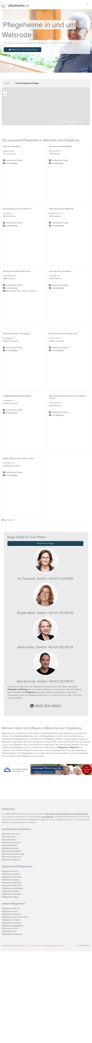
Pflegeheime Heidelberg (12, 888)
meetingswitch (65, 124)
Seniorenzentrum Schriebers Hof (63, 333)
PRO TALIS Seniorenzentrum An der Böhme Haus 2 (67, 397)
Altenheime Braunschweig (13, 854)
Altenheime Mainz (9, 845)
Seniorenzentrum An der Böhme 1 (17, 209)
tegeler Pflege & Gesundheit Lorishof (18, 458)
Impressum (60, 946)
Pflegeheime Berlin (10, 871)
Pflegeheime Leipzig (10, 880)
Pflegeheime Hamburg (11, 877)
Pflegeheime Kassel (10, 897)
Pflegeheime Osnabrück (12, 934)
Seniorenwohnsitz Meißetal (60, 146)
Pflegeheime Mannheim (12, 885)
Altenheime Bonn (9, 840)
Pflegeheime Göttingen (11, 894)
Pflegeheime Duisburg (11, 923)
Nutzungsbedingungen (48, 946)
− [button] (5, 94)
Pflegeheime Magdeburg (12, 926)
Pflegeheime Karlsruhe (11, 914)
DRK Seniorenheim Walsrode (61, 209)
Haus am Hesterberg (11, 146)
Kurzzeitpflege (11, 163)
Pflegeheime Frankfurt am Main (15, 917)
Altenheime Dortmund (11, 842)
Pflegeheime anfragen (45, 543)
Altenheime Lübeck (10, 848)
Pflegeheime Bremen (11, 908)
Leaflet (58, 124)
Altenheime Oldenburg (11, 857)
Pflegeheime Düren (10, 928)
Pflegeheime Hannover (12, 883)
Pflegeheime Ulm (9, 931)
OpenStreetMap (77, 124)
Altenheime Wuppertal (11, 851)
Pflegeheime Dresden (11, 874)
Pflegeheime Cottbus (11, 891)
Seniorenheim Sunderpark (60, 271)
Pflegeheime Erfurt (10, 911)
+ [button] (5, 91)
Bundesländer (47, 817)
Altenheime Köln (9, 837)
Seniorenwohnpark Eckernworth (16, 271)
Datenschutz (36, 946)
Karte (7, 83)
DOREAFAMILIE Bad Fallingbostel (17, 396)
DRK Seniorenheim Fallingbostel (16, 333)
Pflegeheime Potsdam (11, 920)
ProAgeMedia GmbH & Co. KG (21, 946)
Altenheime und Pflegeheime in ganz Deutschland (66, 814)
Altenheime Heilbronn (11, 860)
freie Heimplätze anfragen (27, 83)
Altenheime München (11, 834)
